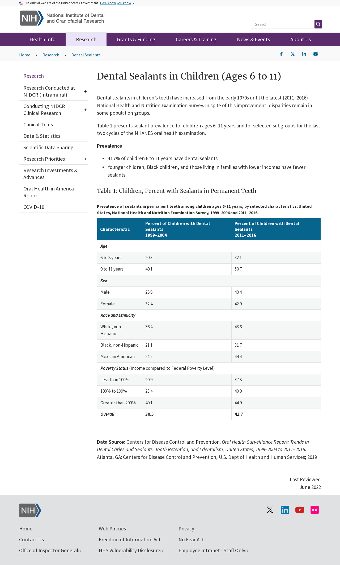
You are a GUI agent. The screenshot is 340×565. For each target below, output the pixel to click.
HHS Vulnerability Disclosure (131, 550)
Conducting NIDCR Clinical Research (44, 109)
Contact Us (31, 539)
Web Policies (112, 528)
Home (24, 54)
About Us (300, 39)
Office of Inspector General (50, 550)
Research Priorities (44, 158)
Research (86, 39)
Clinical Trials (38, 124)
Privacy (186, 528)
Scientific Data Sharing (48, 147)
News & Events (253, 39)
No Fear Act (191, 539)
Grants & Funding (136, 39)
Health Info (42, 39)
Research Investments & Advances (50, 173)
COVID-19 (33, 206)
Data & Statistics (41, 135)
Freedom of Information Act (130, 539)
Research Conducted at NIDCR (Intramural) (49, 91)
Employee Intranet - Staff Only (213, 550)
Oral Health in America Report (48, 192)
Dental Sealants (86, 54)
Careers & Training (196, 39)
